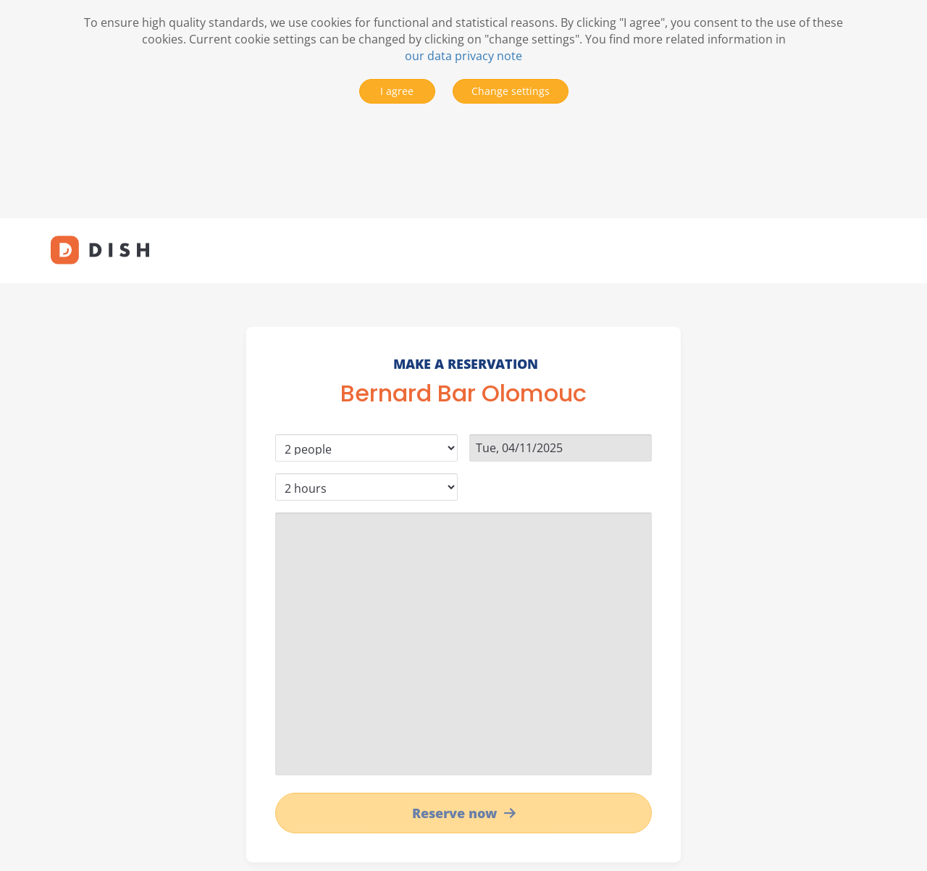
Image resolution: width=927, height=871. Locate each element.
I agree (397, 91)
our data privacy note (463, 56)
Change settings (510, 91)
